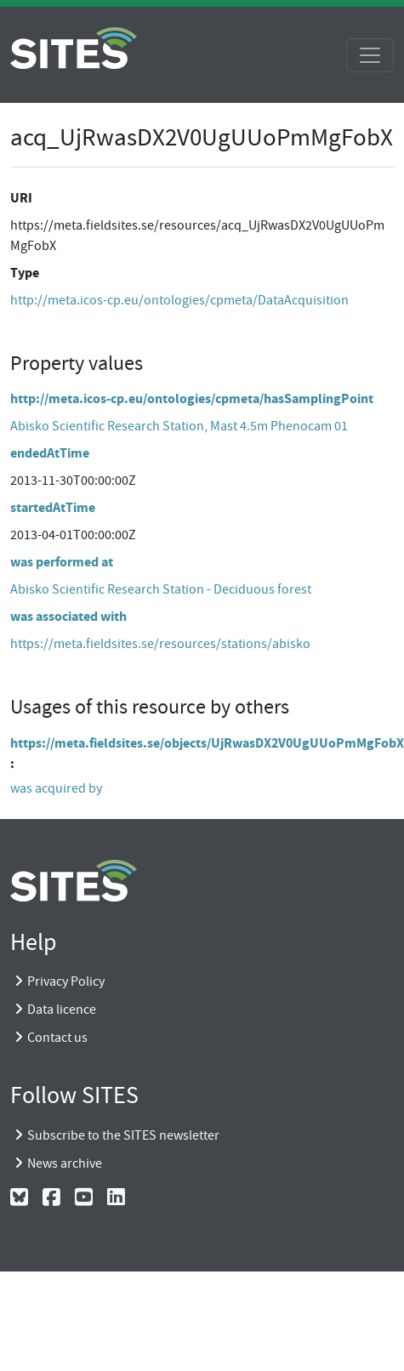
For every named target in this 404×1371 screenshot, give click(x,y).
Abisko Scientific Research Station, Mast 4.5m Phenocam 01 (179, 426)
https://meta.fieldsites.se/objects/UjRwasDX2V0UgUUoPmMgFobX (207, 743)
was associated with (68, 616)
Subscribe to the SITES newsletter (123, 1135)
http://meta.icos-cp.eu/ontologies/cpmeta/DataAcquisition (179, 300)
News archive (64, 1163)
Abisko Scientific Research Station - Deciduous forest (160, 589)
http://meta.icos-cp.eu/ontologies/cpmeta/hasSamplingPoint (191, 398)
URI (21, 198)
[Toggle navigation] (370, 55)
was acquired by (56, 788)
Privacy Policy (66, 981)
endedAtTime (49, 453)
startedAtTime (52, 507)
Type (24, 273)
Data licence (61, 1009)
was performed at (61, 562)
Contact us (57, 1037)
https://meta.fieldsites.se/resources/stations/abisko (160, 643)
